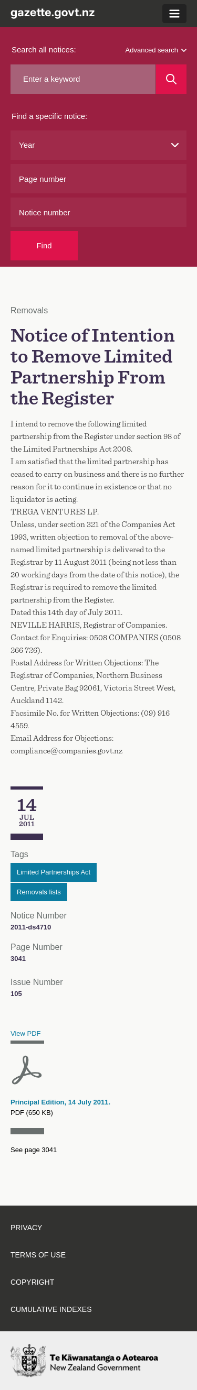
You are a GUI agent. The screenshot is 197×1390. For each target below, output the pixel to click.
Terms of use (38, 1255)
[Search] (171, 79)
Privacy (26, 1227)
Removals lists (39, 892)
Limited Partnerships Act (53, 872)
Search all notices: (44, 49)
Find (43, 245)
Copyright (32, 1282)
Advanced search (156, 50)
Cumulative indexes (51, 1309)
